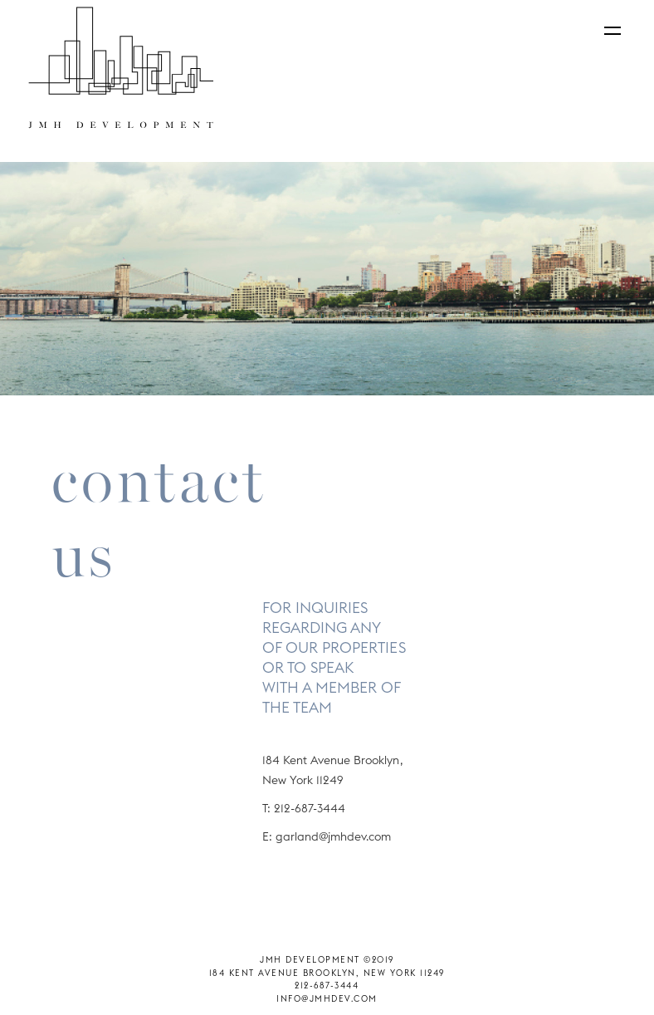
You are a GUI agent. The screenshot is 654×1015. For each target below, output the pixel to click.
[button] (608, 36)
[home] (121, 68)
